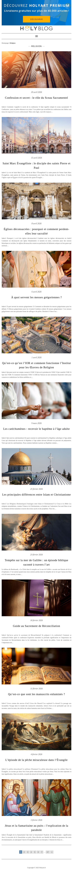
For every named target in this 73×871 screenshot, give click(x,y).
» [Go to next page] (51, 852)
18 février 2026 (36, 620)
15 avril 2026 (36, 158)
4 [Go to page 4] (31, 852)
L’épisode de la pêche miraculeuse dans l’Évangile (36, 759)
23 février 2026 (36, 555)
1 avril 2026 (36, 357)
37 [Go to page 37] (48, 852)
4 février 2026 (36, 754)
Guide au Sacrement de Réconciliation (36, 625)
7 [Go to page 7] (41, 852)
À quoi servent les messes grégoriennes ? (36, 297)
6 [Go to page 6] (38, 852)
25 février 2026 (36, 489)
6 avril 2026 (36, 292)
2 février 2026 (36, 820)
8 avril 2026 (36, 223)
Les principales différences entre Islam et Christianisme (36, 494)
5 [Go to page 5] (34, 852)
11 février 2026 (36, 688)
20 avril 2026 (36, 92)
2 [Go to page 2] (24, 852)
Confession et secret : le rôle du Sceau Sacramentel (36, 97)
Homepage (5, 43)
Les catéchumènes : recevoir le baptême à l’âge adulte (36, 428)
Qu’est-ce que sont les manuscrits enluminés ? (36, 694)
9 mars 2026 (36, 423)
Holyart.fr (42, 868)
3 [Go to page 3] (27, 852)
